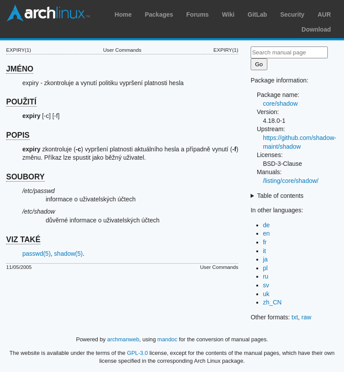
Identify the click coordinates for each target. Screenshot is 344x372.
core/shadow (280, 103)
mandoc (167, 339)
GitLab (257, 14)
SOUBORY (25, 176)
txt (294, 317)
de (266, 225)
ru (265, 276)
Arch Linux (48, 13)
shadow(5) (68, 253)
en (266, 233)
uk (266, 293)
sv (266, 285)
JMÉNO (19, 68)
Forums (197, 14)
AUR (324, 14)
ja (265, 259)
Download (316, 29)
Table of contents (280, 195)
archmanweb (123, 339)
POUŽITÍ (21, 101)
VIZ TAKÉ (23, 239)
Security (292, 14)
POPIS (18, 135)
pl (265, 268)
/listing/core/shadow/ (291, 180)
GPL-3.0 (137, 353)
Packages (159, 14)
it (264, 250)
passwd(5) (36, 253)
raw (306, 317)
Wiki (228, 14)
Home (123, 14)
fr (265, 242)
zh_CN (272, 302)
